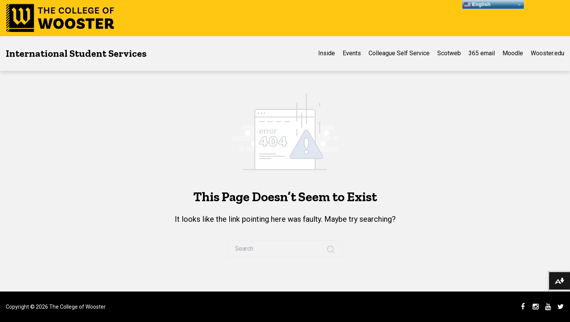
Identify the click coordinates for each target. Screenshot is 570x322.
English (477, 5)
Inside (326, 53)
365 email (482, 53)
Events (352, 53)
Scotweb (449, 53)
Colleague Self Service (399, 53)
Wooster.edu (547, 53)
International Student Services (76, 53)
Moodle (512, 53)
